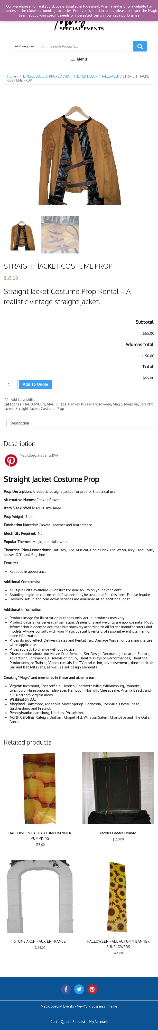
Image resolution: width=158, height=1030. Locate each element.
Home (11, 76)
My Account (98, 1020)
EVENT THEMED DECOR (80, 76)
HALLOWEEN (110, 76)
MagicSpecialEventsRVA (38, 454)
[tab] (19, 421)
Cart (53, 1020)
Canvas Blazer (79, 403)
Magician (131, 403)
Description (19, 421)
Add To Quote (35, 383)
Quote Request (73, 1020)
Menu (79, 59)
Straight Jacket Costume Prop (40, 407)
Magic (117, 403)
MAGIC (52, 403)
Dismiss (133, 15)
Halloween (102, 403)
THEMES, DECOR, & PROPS (39, 76)
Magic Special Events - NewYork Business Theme (79, 1005)
